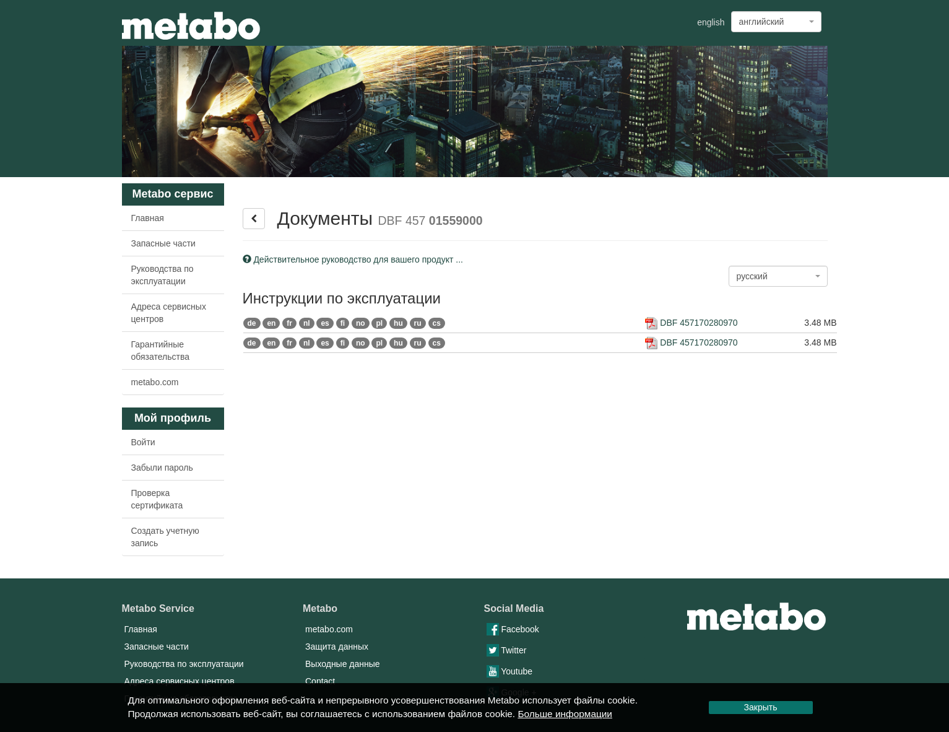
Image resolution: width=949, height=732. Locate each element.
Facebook (513, 629)
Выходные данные (342, 664)
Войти (143, 442)
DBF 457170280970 (691, 323)
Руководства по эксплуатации (162, 275)
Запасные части (163, 243)
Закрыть (761, 707)
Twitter (507, 650)
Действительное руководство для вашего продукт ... (353, 259)
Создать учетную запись (165, 537)
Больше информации (565, 713)
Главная (147, 218)
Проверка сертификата (157, 499)
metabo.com (155, 382)
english (710, 22)
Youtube (510, 671)
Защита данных (336, 646)
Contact (320, 681)
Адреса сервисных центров (168, 313)
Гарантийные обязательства (160, 350)
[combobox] (776, 21)
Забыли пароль (162, 468)
